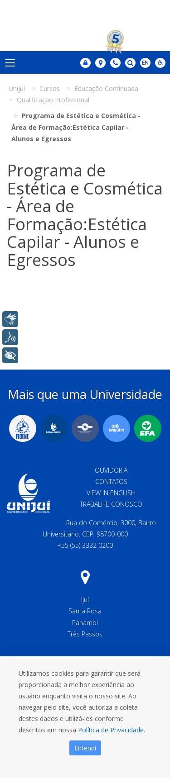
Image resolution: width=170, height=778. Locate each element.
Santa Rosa (85, 611)
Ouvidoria (111, 470)
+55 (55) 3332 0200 (85, 545)
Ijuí (85, 599)
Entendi (85, 748)
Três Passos (85, 634)
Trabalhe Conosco (111, 504)
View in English (111, 493)
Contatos (111, 481)
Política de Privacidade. (111, 730)
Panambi (85, 622)
